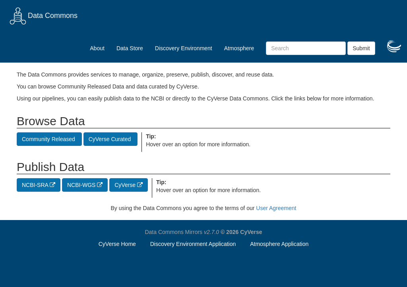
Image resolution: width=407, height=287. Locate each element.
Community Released (49, 139)
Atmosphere (239, 48)
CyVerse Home (117, 244)
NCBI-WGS (85, 185)
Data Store (129, 48)
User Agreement (276, 208)
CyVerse (128, 185)
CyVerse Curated (111, 139)
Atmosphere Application (279, 244)
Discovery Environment (183, 48)
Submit (361, 48)
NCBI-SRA (38, 185)
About (97, 48)
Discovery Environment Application (193, 244)
